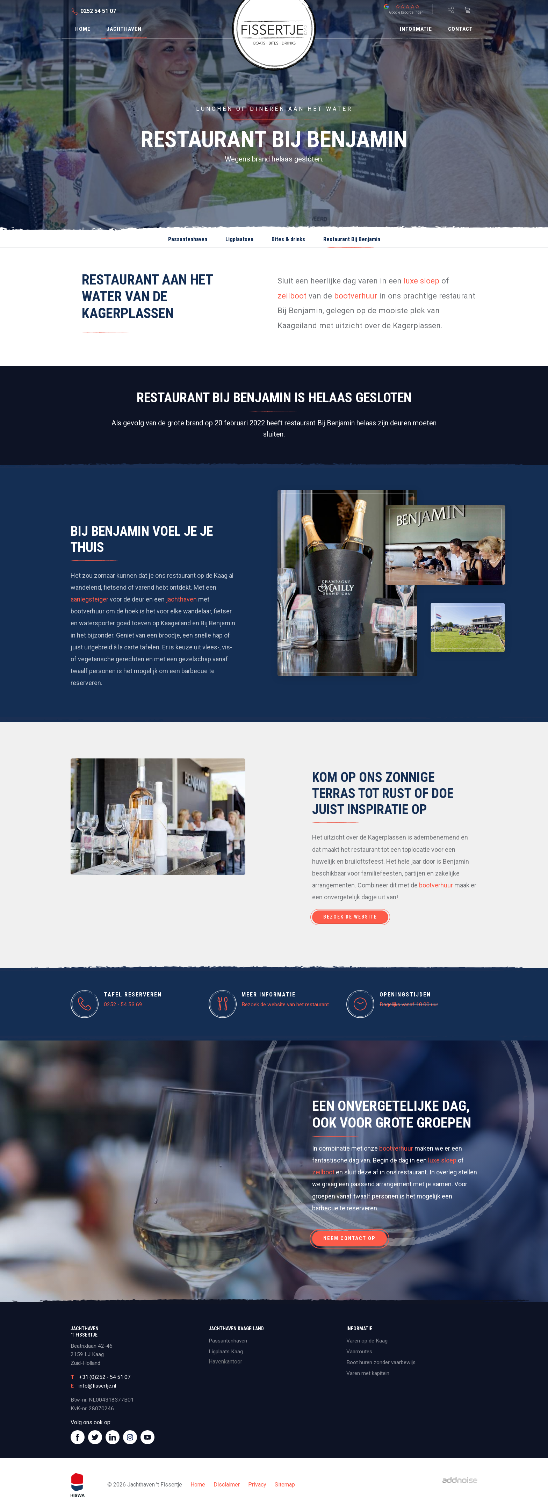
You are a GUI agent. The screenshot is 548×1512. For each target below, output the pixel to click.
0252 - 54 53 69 (123, 1004)
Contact (460, 29)
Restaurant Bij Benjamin (351, 239)
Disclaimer (227, 1484)
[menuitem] (83, 29)
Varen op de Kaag (367, 1341)
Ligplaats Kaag (226, 1351)
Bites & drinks (288, 239)
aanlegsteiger (89, 599)
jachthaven (181, 599)
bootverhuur (355, 295)
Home (83, 29)
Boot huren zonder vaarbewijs (381, 1362)
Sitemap (285, 1484)
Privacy (257, 1484)
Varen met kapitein (367, 1373)
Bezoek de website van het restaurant (285, 1004)
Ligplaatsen (239, 239)
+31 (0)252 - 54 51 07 (105, 1377)
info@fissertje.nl (97, 1386)
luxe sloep (421, 280)
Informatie (416, 29)
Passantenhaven (187, 239)
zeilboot (292, 295)
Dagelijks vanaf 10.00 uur (409, 1004)
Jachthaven (124, 29)
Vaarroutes (359, 1351)
